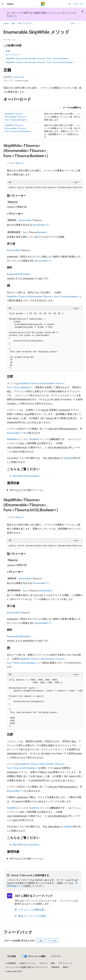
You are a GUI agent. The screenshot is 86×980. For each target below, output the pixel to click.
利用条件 (55, 967)
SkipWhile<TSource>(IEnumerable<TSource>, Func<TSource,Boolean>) (37, 58)
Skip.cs (18, 162)
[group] (45, 188)
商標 (65, 967)
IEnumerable (25, 220)
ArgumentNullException (19, 273)
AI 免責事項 (11, 963)
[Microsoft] (43, 4)
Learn (5, 23)
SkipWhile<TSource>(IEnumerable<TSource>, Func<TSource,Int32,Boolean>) (40, 62)
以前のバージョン (28, 963)
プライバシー (64, 963)
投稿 (53, 963)
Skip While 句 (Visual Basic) (26, 475)
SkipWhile (34, 439)
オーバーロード (13, 54)
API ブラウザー (25, 23)
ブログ (42, 963)
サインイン (79, 3)
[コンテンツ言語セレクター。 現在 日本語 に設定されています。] (11, 956)
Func (25, 232)
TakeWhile (12, 439)
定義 (8, 51)
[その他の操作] (80, 23)
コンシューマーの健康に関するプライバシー (26, 967)
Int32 (40, 590)
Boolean (42, 232)
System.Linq (18, 77)
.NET (13, 23)
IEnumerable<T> (41, 224)
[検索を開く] (70, 3)
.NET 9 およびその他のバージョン (26, 489)
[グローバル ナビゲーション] (3, 3)
